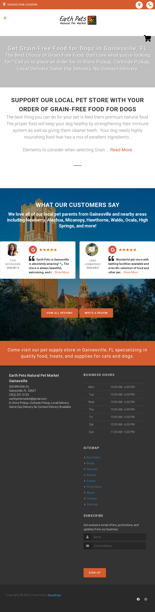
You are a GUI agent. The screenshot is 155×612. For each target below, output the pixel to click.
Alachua (55, 220)
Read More (121, 149)
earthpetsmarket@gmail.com (28, 398)
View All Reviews (59, 312)
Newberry (35, 220)
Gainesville (100, 214)
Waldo (117, 220)
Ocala (131, 220)
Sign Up (95, 572)
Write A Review (96, 312)
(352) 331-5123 (19, 394)
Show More (61, 272)
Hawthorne (98, 220)
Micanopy (74, 220)
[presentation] (105, 556)
